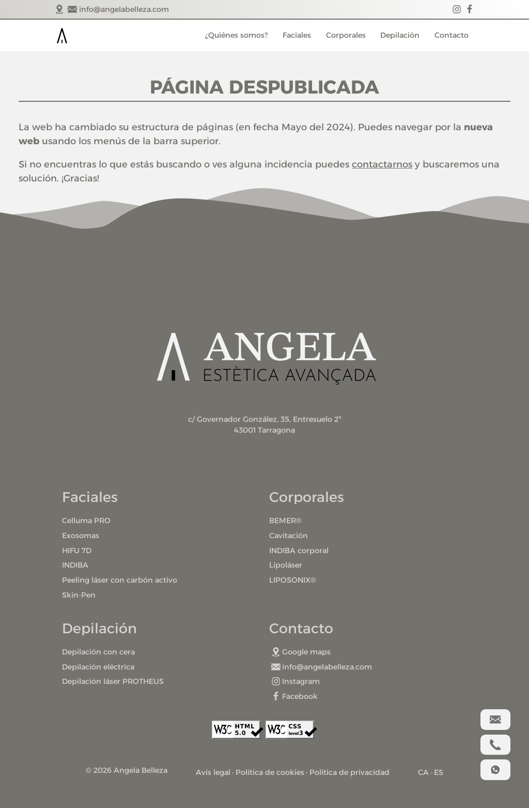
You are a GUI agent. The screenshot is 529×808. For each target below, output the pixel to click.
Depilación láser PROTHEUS (113, 681)
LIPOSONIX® (292, 580)
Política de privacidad (349, 772)
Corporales (346, 35)
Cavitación (288, 535)
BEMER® (285, 520)
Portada (62, 35)
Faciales (297, 35)
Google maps (301, 652)
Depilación (399, 35)
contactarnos (382, 164)
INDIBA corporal (299, 550)
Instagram (295, 681)
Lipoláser (285, 565)
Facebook (294, 696)
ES (438, 772)
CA (423, 772)
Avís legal (213, 772)
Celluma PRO (86, 520)
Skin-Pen (79, 595)
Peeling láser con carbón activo (119, 580)
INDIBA (75, 565)
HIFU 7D (76, 550)
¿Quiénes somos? (236, 35)
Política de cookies (270, 772)
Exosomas (80, 535)
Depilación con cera (98, 652)
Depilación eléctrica (98, 667)
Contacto (451, 35)
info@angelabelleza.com (321, 667)
